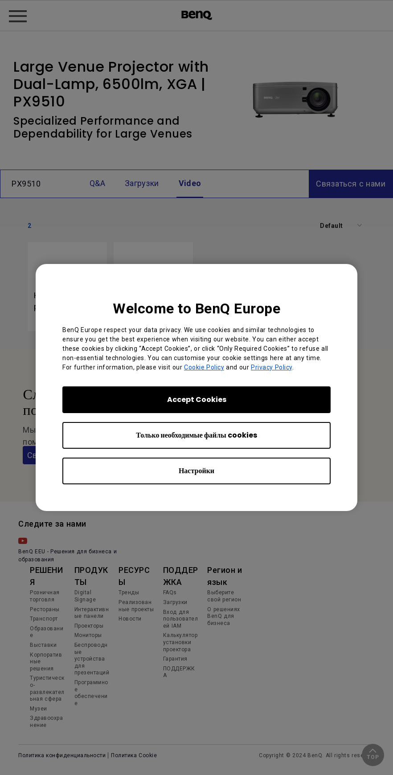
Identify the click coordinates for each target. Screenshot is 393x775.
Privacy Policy (271, 367)
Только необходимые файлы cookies (196, 435)
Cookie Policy (204, 367)
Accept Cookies (196, 399)
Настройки (196, 471)
